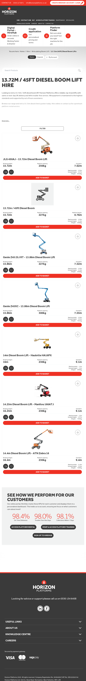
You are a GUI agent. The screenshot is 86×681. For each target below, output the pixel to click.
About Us (41, 23)
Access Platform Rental (23, 527)
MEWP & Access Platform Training (58, 527)
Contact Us (6, 3)
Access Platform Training (45, 20)
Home (22, 51)
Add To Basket (42, 178)
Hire (18, 20)
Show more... (5, 120)
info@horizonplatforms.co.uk (36, 3)
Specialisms (70, 20)
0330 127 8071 (18, 3)
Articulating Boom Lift (40, 51)
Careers (34, 23)
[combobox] (43, 70)
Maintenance (60, 20)
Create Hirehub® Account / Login (66, 3)
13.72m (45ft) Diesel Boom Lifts (63, 51)
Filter (42, 128)
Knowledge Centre (23, 23)
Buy (33, 20)
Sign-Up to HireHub (43, 535)
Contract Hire (26, 20)
